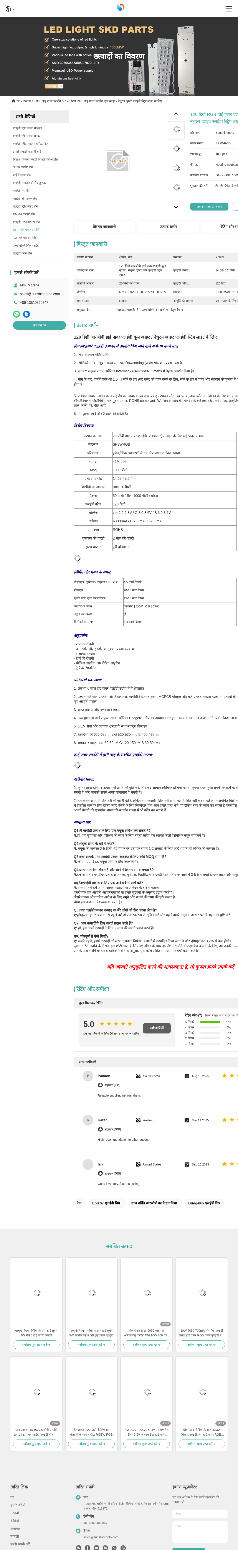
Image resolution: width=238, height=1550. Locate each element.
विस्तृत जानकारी (104, 227)
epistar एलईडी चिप (106, 1203)
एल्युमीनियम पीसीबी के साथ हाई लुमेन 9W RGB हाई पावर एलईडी (36, 1333)
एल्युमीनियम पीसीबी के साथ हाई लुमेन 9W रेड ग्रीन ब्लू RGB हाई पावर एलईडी (91, 1333)
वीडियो (14, 1521)
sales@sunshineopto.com (40, 294)
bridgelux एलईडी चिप (204, 1203)
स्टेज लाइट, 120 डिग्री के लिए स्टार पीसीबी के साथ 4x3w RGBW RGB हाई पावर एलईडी (91, 1432)
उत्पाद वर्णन (168, 227)
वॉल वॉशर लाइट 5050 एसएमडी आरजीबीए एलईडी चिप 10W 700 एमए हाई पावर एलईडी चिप (146, 1333)
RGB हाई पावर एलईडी (48, 101)
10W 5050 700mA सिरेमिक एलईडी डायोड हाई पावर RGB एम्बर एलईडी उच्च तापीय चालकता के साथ (202, 1333)
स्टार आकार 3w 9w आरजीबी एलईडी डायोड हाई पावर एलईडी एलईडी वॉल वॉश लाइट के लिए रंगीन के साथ (36, 1432)
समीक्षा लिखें (157, 1028)
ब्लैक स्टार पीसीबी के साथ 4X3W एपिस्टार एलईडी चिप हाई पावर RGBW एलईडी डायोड (202, 1432)
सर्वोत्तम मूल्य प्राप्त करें (209, 206)
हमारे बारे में (17, 1505)
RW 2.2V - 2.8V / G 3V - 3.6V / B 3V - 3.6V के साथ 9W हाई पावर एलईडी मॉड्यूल (147, 1432)
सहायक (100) (113, 1129)
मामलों (14, 1536)
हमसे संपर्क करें (20, 1544)
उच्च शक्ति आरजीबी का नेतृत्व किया (154, 1203)
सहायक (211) (112, 1085)
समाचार (15, 1528)
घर (18, 101)
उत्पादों (27, 101)
